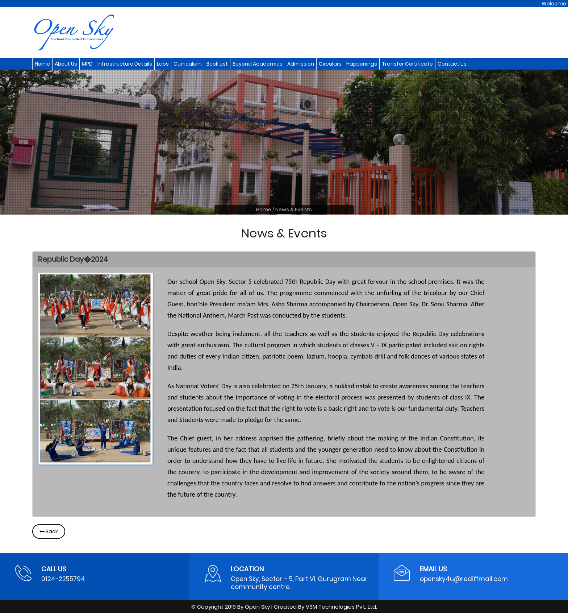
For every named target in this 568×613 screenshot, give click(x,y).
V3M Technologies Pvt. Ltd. (341, 606)
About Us (66, 63)
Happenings (361, 63)
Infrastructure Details (124, 63)
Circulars (330, 63)
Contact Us (452, 63)
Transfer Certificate (407, 63)
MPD (87, 63)
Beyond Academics (258, 63)
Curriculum (188, 63)
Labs (163, 63)
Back (48, 531)
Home (42, 63)
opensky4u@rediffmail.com (464, 579)
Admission (300, 63)
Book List (217, 63)
